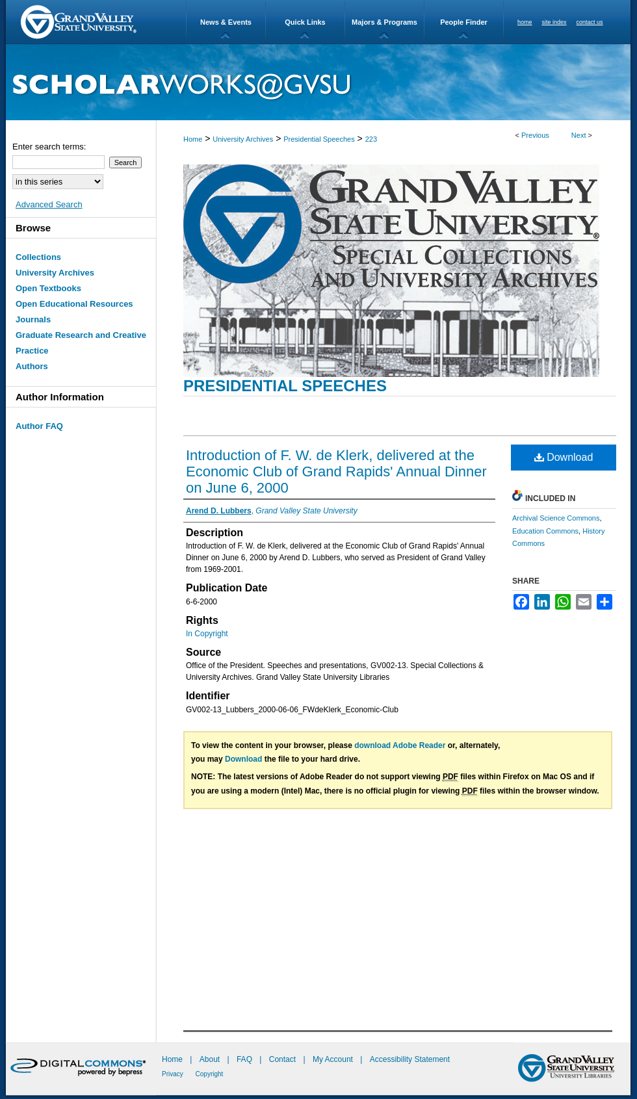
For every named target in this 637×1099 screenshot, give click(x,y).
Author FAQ (39, 426)
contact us (590, 22)
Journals (33, 319)
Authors (32, 366)
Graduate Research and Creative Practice (81, 343)
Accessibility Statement (410, 1059)
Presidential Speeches (318, 139)
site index (554, 22)
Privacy (173, 1074)
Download (563, 457)
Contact (282, 1059)
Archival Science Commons (556, 518)
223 (371, 139)
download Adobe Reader (399, 745)
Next (578, 135)
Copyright (210, 1074)
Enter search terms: (49, 146)
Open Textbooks (48, 288)
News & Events (226, 22)
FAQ (245, 1059)
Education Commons (545, 531)
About (211, 1059)
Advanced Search (49, 204)
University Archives (243, 139)
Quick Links (305, 22)
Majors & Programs (384, 22)
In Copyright (207, 633)
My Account (334, 1059)
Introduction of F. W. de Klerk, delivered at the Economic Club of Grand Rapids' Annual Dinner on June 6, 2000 (336, 471)
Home (192, 139)
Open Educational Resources (74, 304)
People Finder (464, 22)
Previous (535, 135)
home (524, 22)
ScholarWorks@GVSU (318, 82)
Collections (38, 257)
